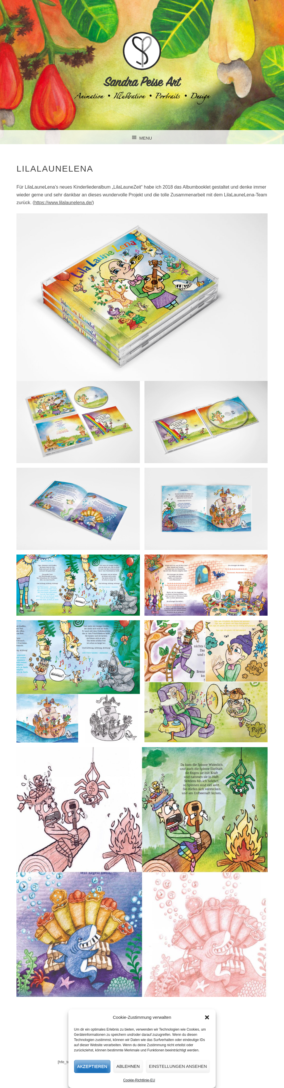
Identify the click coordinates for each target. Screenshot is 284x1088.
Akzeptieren (92, 1066)
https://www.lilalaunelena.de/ (63, 202)
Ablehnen (128, 1066)
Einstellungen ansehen (178, 1066)
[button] (207, 1017)
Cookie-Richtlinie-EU (139, 1080)
